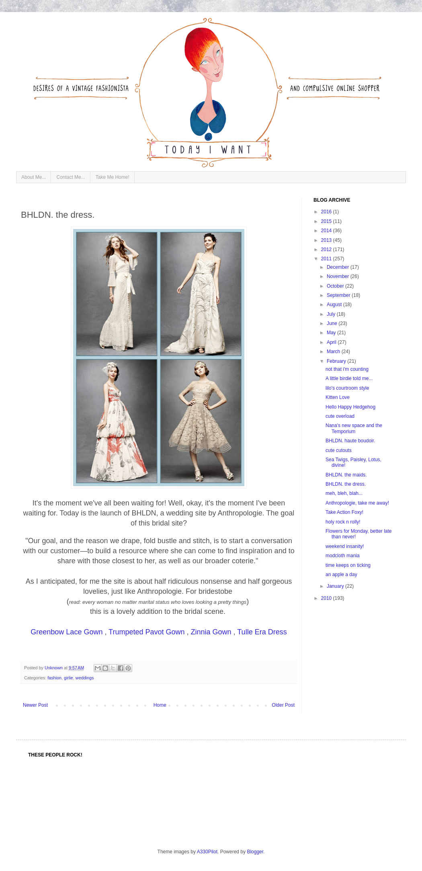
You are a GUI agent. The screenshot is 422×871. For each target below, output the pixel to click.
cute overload (340, 416)
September (339, 295)
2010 (327, 598)
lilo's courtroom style (347, 388)
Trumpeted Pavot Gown (146, 632)
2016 (327, 212)
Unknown (54, 667)
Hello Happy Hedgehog (350, 407)
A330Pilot (207, 852)
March (334, 351)
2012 (327, 249)
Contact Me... (70, 177)
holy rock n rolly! (343, 522)
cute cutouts (339, 450)
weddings (85, 677)
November (338, 276)
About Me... (33, 177)
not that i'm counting (347, 369)
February (337, 361)
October (336, 286)
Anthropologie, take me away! (357, 503)
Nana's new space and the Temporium (354, 428)
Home (160, 705)
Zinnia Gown (211, 632)
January (336, 586)
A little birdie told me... (349, 378)
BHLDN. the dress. (346, 484)
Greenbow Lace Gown (66, 632)
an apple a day (341, 574)
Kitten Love (338, 397)
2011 (327, 259)
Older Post (283, 705)
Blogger (255, 852)
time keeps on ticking (348, 565)
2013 (327, 240)
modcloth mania (343, 555)
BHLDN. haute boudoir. (350, 441)
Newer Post (35, 705)
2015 (327, 221)
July (332, 314)
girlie (68, 677)
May (332, 332)
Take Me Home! (112, 177)
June (332, 323)
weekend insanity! (345, 546)
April (332, 342)
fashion (54, 677)
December (338, 267)
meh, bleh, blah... (344, 493)
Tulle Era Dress (262, 632)
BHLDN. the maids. (346, 475)
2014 (327, 230)
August (335, 304)
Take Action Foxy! (344, 512)
